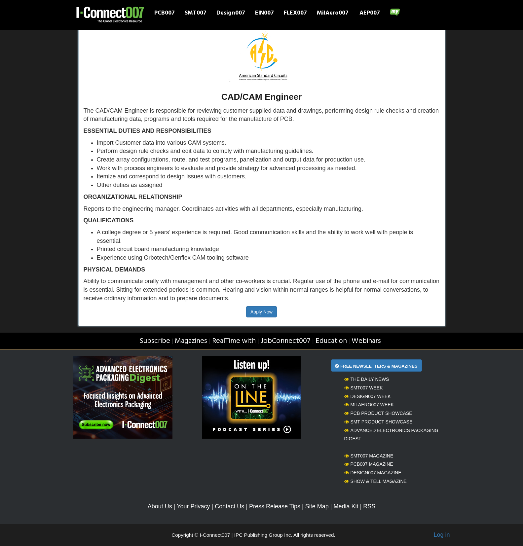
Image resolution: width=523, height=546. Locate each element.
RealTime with (234, 341)
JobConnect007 (286, 341)
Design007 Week (367, 396)
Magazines (191, 341)
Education (331, 341)
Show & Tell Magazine (375, 481)
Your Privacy (193, 506)
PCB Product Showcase (378, 413)
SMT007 (195, 13)
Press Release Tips (274, 506)
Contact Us (229, 506)
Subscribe (154, 341)
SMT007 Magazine (368, 455)
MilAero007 (333, 13)
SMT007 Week (363, 387)
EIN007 (264, 13)
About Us (160, 506)
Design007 (230, 13)
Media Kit (345, 506)
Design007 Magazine (372, 472)
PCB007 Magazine (368, 464)
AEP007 (369, 13)
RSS (369, 506)
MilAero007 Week (369, 404)
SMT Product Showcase (378, 421)
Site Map (317, 506)
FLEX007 (295, 13)
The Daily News (366, 379)
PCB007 (164, 13)
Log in (441, 534)
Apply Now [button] (261, 311)
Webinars (366, 341)
